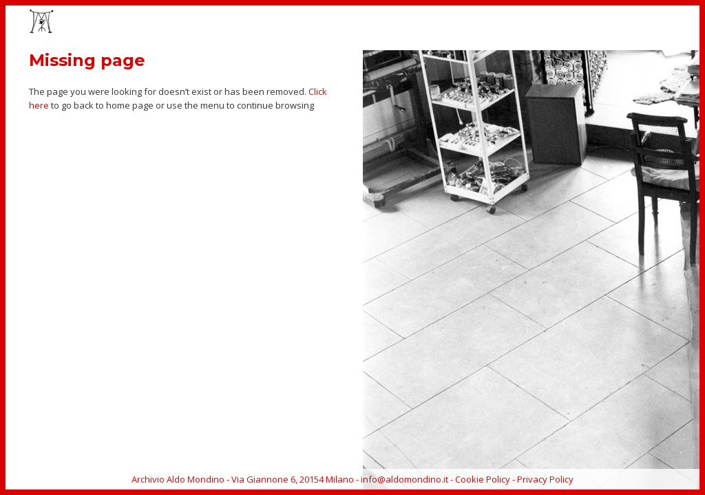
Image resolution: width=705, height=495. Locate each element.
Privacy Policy (545, 479)
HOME (340, 22)
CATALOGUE (508, 22)
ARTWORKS (394, 22)
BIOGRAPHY (573, 22)
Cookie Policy (482, 479)
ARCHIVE (631, 22)
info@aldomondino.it (404, 479)
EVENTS (451, 22)
